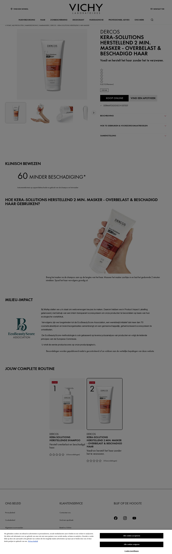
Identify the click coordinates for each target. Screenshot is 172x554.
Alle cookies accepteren (131, 537)
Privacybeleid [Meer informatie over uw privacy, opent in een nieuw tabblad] (33, 543)
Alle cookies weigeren (131, 546)
